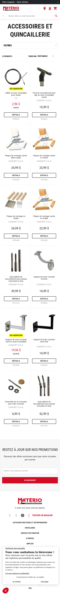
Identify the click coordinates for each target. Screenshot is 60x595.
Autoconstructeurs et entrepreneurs (30, 522)
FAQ (30, 588)
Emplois (30, 544)
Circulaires (30, 528)
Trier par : (32, 56)
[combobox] (33, 16)
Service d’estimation (30, 533)
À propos (30, 538)
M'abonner (30, 480)
